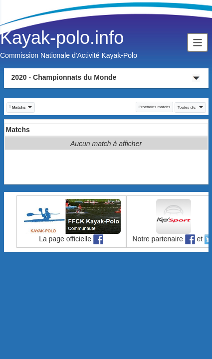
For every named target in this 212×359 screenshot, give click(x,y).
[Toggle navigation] (197, 42)
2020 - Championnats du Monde (64, 77)
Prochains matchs (155, 107)
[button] (20, 107)
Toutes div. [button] (190, 107)
